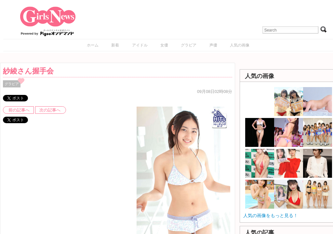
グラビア (188, 45)
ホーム (93, 45)
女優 (164, 45)
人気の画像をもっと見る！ (270, 215)
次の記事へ (49, 110)
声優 (213, 45)
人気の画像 (239, 45)
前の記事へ (19, 110)
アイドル (140, 45)
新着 (115, 45)
